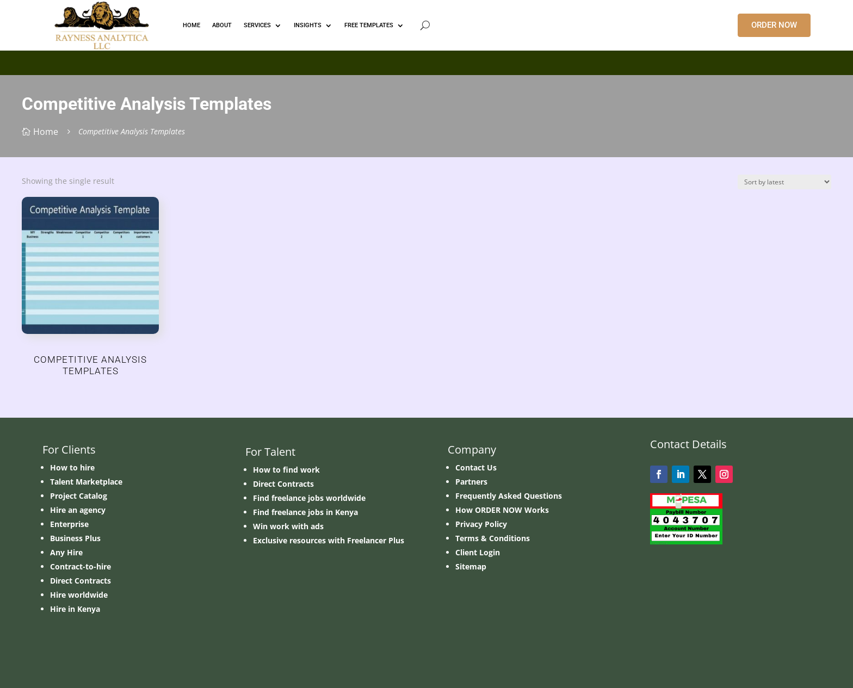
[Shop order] (784, 182)
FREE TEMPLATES (368, 25)
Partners (471, 481)
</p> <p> (426, 61)
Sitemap (470, 566)
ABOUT (222, 25)
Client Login (477, 552)
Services (257, 25)
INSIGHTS (308, 25)
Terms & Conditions (492, 538)
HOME (191, 25)
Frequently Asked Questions (508, 496)
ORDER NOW (774, 25)
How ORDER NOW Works (502, 510)
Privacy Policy (481, 524)
